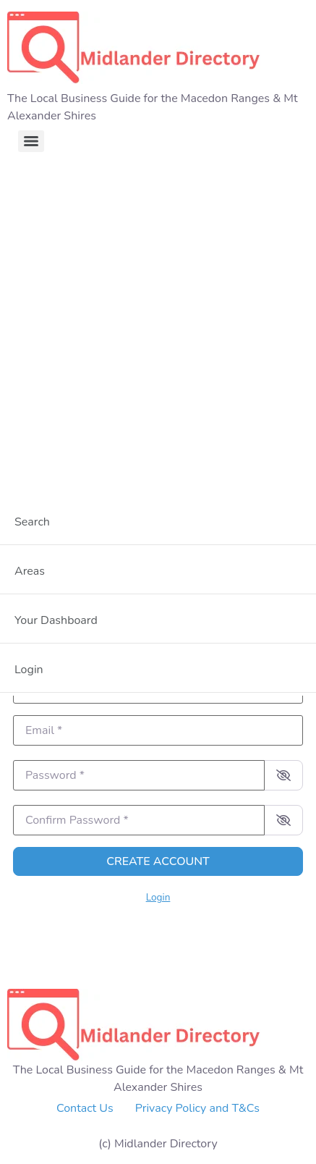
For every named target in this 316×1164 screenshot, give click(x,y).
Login (158, 897)
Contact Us (85, 1108)
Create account (158, 861)
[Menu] (31, 141)
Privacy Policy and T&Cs (197, 1108)
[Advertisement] (157, 322)
